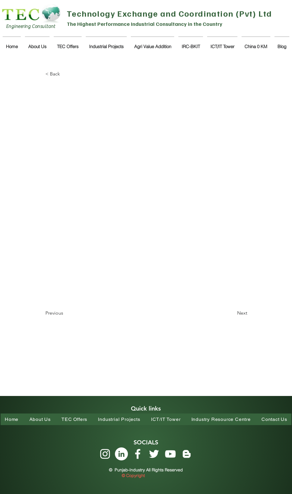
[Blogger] (186, 453)
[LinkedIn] (121, 453)
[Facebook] (137, 453)
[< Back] (65, 74)
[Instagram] (105, 453)
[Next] (232, 313)
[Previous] (65, 313)
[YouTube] (170, 453)
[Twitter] (154, 453)
